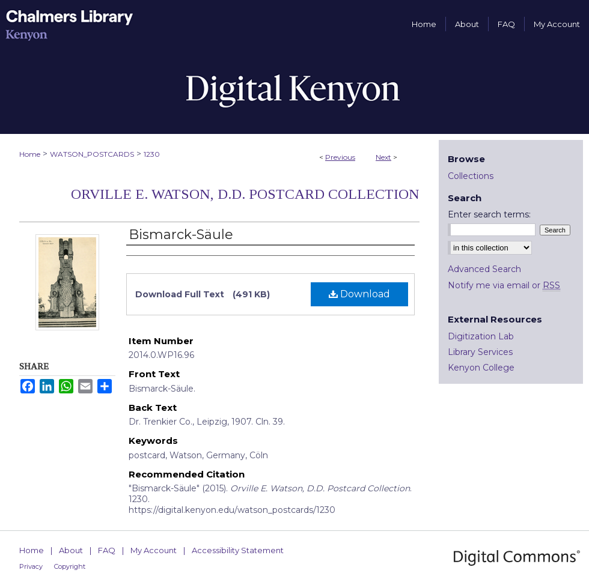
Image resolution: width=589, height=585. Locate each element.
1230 (152, 154)
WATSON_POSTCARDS (92, 154)
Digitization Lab (481, 336)
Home (29, 154)
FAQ (106, 550)
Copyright (69, 566)
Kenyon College (481, 367)
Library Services (480, 352)
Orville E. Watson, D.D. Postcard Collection (245, 194)
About (71, 550)
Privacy (31, 566)
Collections (470, 176)
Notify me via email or (504, 285)
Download (359, 294)
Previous (340, 157)
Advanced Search (484, 269)
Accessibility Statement (238, 550)
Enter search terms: (489, 214)
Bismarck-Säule (181, 234)
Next (383, 157)
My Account (153, 550)
